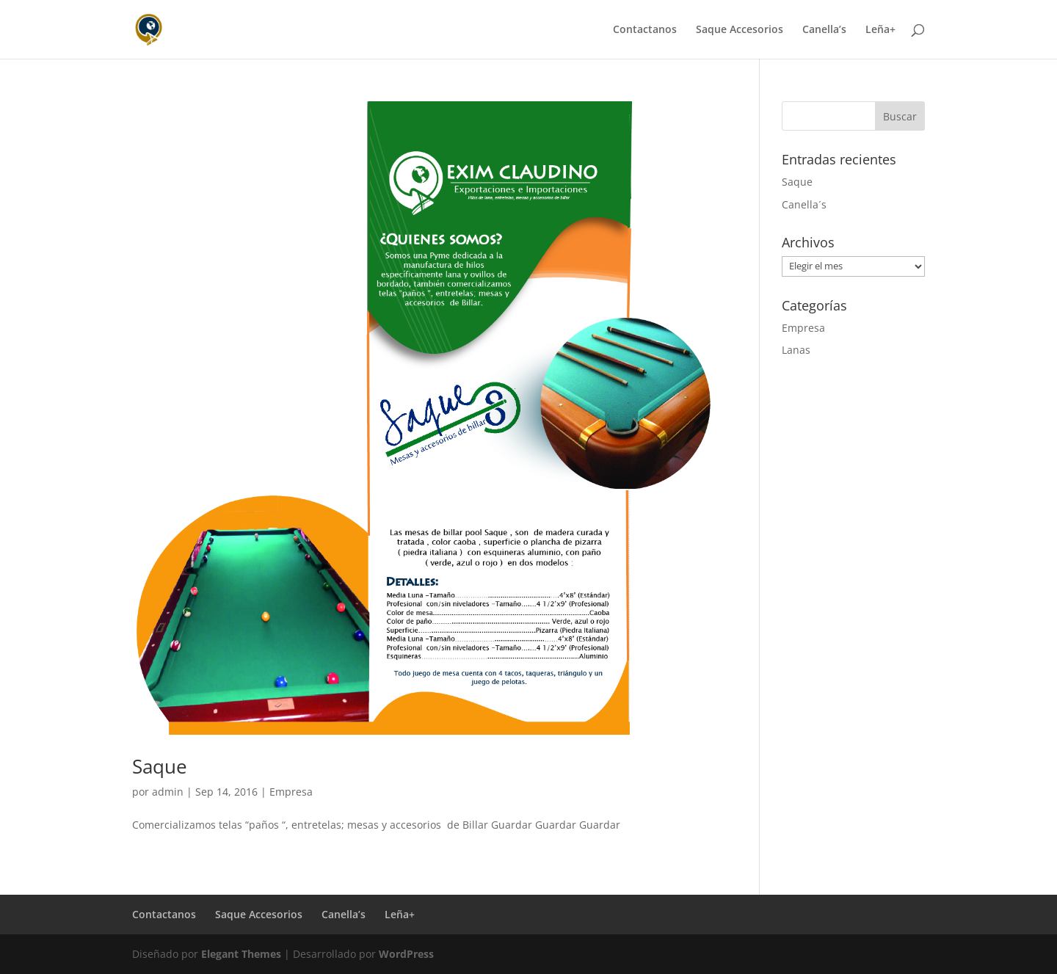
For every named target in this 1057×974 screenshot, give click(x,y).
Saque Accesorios (739, 30)
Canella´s (804, 204)
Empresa (291, 792)
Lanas (796, 350)
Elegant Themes (241, 954)
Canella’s (824, 30)
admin (168, 792)
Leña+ (880, 30)
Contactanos (645, 30)
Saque (159, 766)
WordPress (406, 954)
